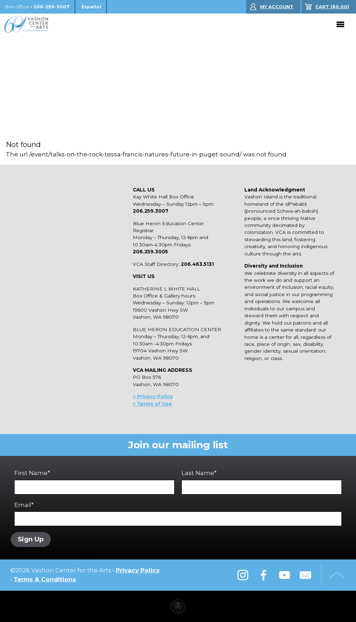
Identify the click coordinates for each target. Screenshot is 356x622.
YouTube (284, 575)
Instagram (242, 575)
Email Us (305, 575)
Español (91, 6)
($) (332, 6)
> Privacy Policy (153, 396)
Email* (178, 513)
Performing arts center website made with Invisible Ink (178, 606)
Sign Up (31, 539)
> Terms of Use (152, 404)
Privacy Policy (138, 570)
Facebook (263, 575)
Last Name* (261, 481)
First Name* (94, 481)
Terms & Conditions (45, 579)
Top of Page (337, 575)
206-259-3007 (51, 6)
